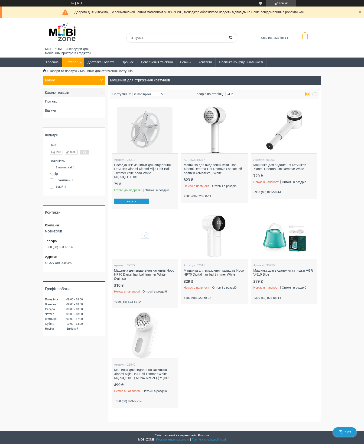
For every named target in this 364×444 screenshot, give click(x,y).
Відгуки (50, 110)
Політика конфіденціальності (241, 62)
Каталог (72, 62)
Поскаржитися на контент (172, 439)
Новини (185, 62)
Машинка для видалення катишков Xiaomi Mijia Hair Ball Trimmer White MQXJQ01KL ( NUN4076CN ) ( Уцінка (141, 374)
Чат (344, 432)
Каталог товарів (57, 92)
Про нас (128, 62)
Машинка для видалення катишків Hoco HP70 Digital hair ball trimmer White (214, 273)
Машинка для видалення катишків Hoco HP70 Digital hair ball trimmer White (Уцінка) (144, 274)
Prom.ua (203, 435)
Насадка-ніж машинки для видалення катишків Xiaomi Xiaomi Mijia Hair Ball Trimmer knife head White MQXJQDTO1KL (142, 171)
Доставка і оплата (101, 62)
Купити (131, 201)
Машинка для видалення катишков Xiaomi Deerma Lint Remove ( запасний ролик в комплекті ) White (213, 169)
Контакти (205, 62)
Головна (52, 62)
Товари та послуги (63, 71)
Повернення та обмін (157, 62)
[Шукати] (231, 38)
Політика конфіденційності (209, 439)
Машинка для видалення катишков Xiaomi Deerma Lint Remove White (279, 167)
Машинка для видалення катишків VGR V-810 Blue (283, 273)
